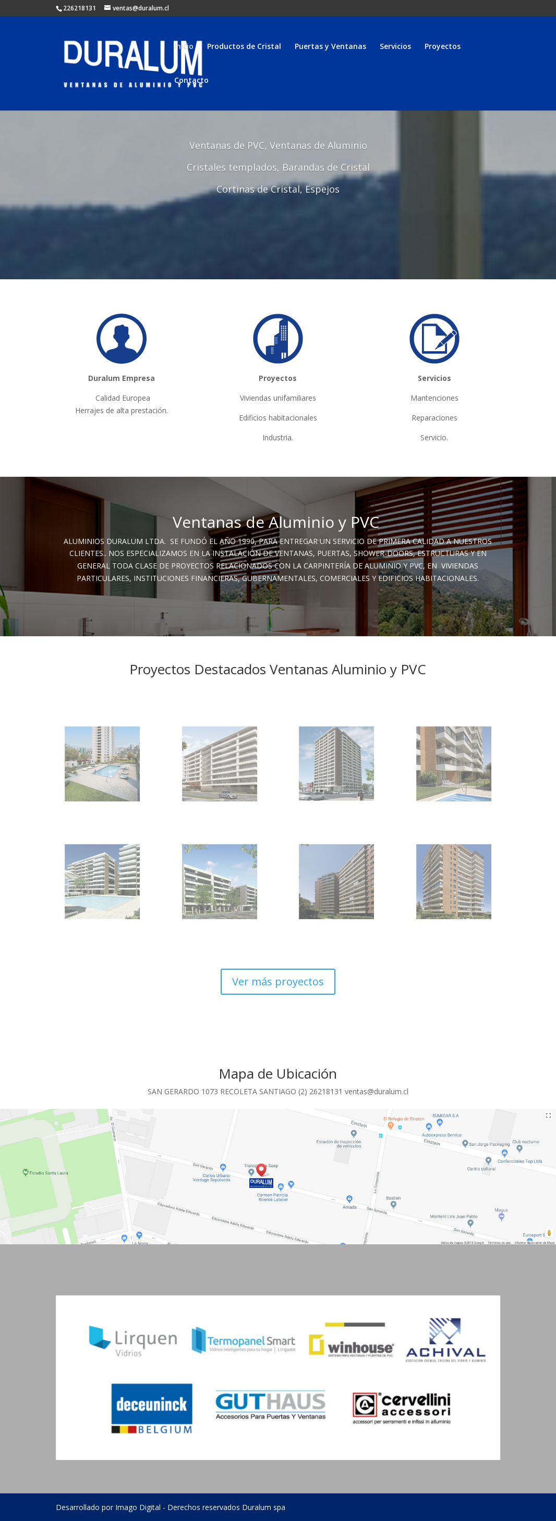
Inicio (184, 47)
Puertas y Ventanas (330, 47)
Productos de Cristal (244, 47)
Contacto (191, 81)
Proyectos (443, 47)
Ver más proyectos (278, 981)
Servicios (395, 47)
